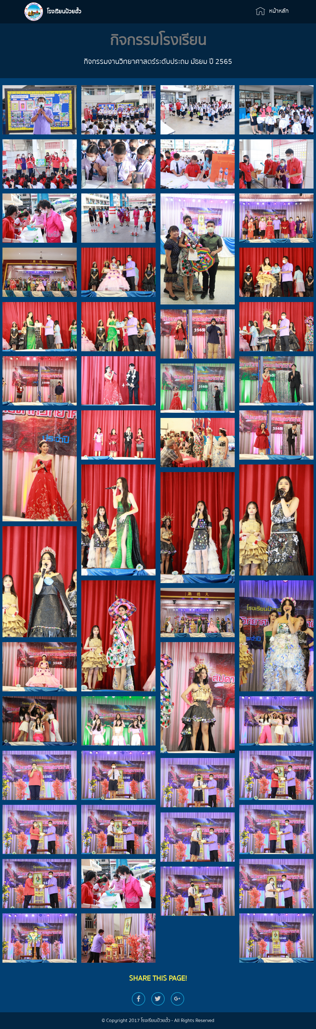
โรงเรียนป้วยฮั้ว (64, 12)
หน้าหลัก (272, 11)
